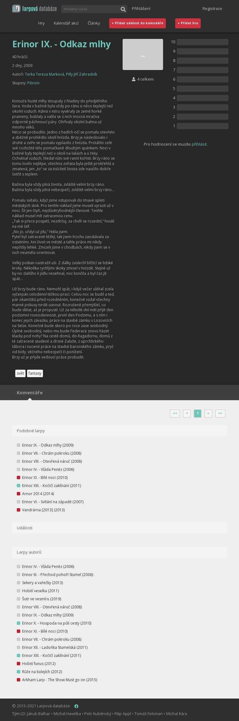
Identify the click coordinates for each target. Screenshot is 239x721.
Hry (41, 23)
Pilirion (33, 83)
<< (175, 413)
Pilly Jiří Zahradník (81, 74)
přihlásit (199, 144)
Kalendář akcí (66, 23)
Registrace (212, 8)
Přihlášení (141, 8)
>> (220, 413)
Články (94, 23)
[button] (34, 8)
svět (20, 373)
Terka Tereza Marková (44, 74)
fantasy (35, 373)
